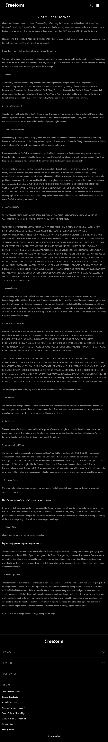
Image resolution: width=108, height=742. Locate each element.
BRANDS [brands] (8, 663)
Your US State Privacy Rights (14, 713)
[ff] (15, 5)
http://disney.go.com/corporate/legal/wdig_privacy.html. (26, 499)
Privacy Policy (8, 729)
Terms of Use (7, 724)
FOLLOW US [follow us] (10, 674)
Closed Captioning (10, 702)
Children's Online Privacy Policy (15, 707)
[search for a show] (91, 5)
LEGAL (6, 684)
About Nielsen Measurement (14, 718)
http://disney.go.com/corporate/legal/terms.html (22, 543)
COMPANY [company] (9, 652)
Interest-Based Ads (10, 696)
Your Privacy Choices (11, 691)
